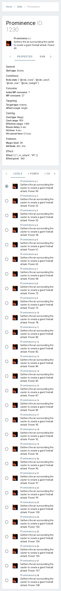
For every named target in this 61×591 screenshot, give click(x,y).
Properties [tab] (25, 56)
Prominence (27, 181)
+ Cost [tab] (48, 173)
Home (9, 6)
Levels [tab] (17, 173)
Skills (19, 6)
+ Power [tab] (33, 173)
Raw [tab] (42, 56)
